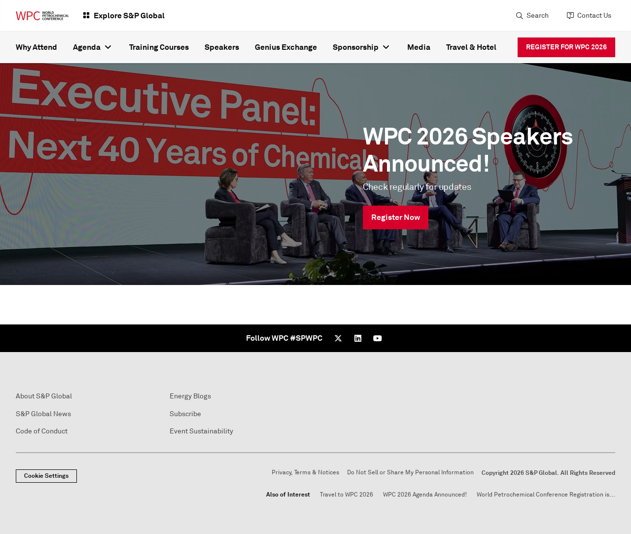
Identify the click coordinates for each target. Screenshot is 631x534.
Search (537, 15)
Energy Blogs (190, 396)
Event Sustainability (201, 431)
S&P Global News (43, 414)
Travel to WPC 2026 (346, 494)
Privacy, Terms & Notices (305, 472)
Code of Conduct (42, 431)
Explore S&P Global (129, 15)
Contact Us (594, 15)
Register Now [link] (395, 217)
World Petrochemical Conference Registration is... (546, 494)
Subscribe (185, 414)
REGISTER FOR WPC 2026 (566, 46)
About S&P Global (44, 396)
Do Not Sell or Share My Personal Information (410, 472)
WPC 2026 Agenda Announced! (425, 494)
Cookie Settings (46, 476)
